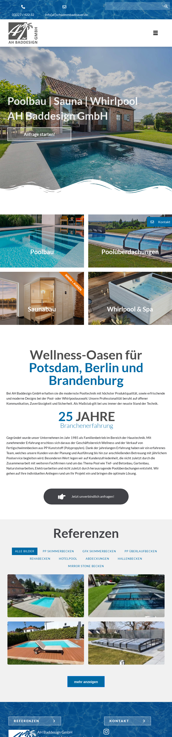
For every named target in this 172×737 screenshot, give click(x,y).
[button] (159, 222)
